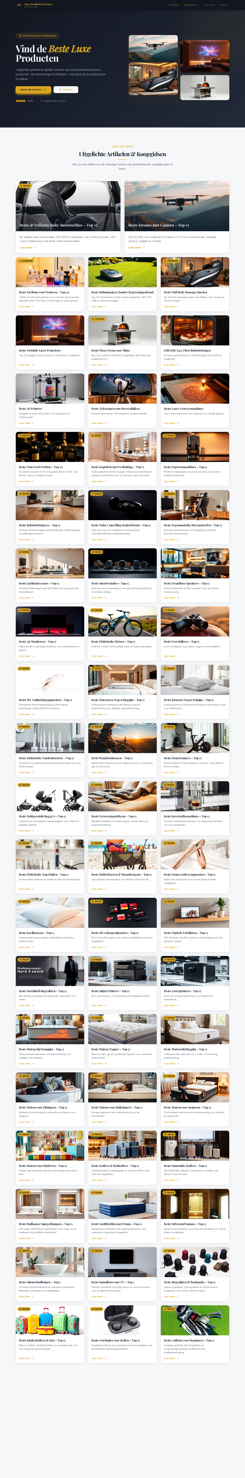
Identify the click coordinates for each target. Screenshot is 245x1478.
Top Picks (66, 89)
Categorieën (192, 5)
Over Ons (209, 5)
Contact (223, 5)
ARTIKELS (174, 5)
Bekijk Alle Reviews (33, 89)
